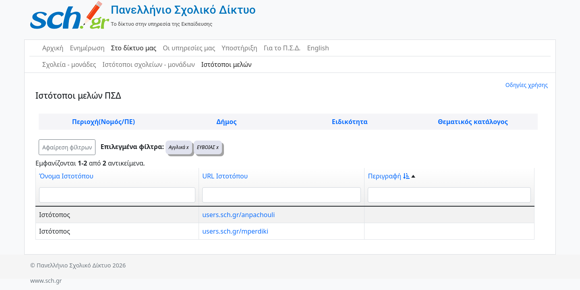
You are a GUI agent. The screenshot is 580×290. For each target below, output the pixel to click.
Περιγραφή (389, 176)
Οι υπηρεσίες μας (189, 48)
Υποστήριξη (239, 48)
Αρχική (53, 48)
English (318, 48)
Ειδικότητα (350, 121)
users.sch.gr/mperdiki (235, 231)
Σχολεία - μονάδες (69, 64)
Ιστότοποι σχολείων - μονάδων (148, 64)
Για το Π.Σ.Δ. (282, 48)
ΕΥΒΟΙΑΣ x (208, 147)
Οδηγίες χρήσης (526, 85)
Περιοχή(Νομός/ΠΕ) (103, 121)
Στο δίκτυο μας (133, 48)
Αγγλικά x (179, 147)
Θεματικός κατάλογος (473, 121)
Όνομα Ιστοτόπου (66, 176)
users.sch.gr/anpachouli (238, 214)
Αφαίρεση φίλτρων (67, 147)
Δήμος (227, 121)
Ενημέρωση (87, 48)
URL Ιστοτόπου (225, 176)
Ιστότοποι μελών (226, 64)
